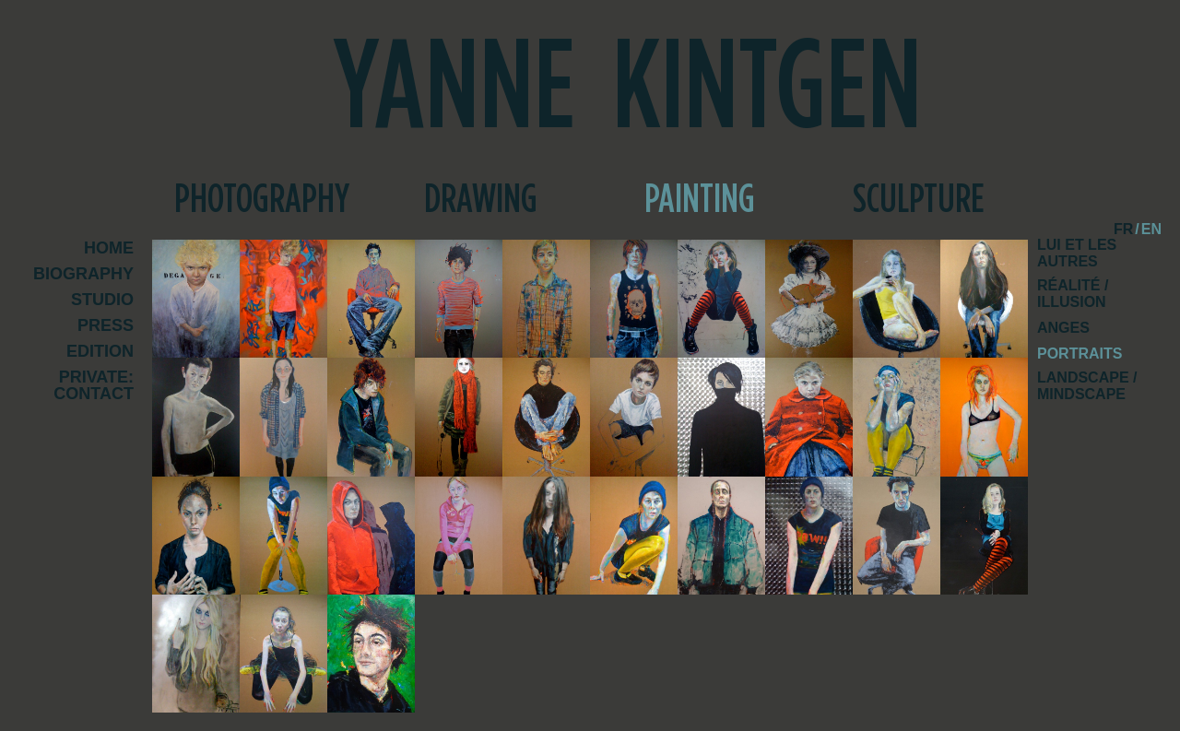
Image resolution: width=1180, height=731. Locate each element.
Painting (699, 200)
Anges (1063, 328)
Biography (83, 274)
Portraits (1079, 353)
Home (109, 248)
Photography (261, 200)
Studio (102, 300)
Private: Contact (93, 386)
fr (1123, 229)
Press (105, 326)
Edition (100, 351)
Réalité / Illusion (1072, 293)
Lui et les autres (1076, 253)
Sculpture (919, 200)
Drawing (480, 200)
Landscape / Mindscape (1087, 386)
